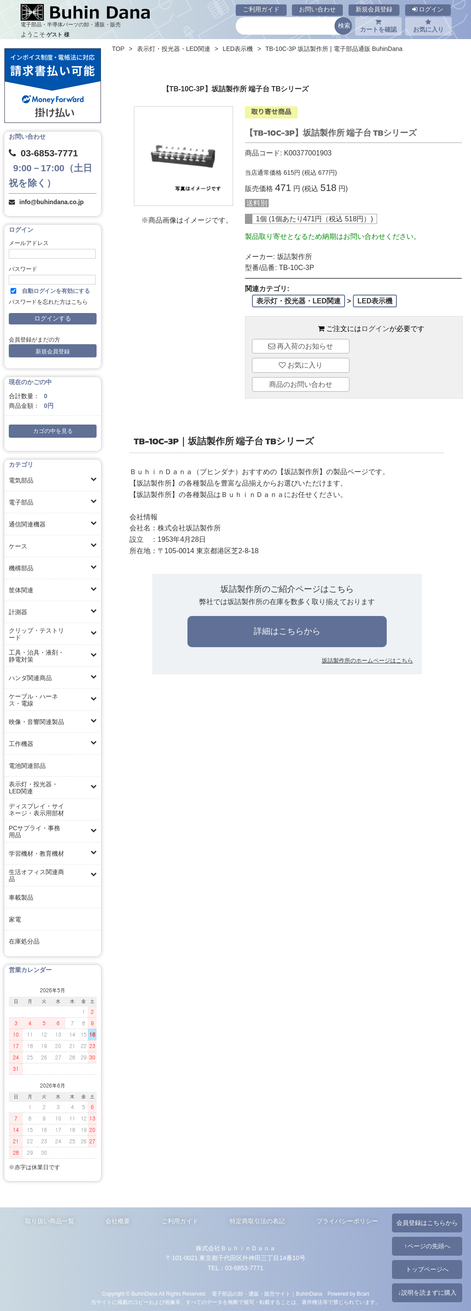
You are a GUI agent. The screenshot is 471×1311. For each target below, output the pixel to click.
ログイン (428, 9)
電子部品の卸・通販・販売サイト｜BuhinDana (266, 1294)
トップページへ (427, 1269)
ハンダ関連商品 (30, 677)
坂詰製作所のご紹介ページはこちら (287, 589)
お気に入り (428, 26)
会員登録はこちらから (427, 1222)
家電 (15, 919)
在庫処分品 (24, 941)
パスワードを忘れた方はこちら (48, 302)
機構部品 (21, 568)
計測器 (18, 612)
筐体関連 (21, 590)
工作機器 (21, 743)
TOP (118, 48)
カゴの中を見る (53, 431)
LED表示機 (238, 48)
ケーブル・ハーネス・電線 (33, 700)
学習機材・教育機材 (36, 853)
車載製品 (21, 897)
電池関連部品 (27, 765)
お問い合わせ (317, 9)
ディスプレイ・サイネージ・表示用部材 (36, 810)
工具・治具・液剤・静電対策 (36, 656)
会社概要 (117, 1221)
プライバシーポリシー (347, 1221)
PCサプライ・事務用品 (34, 832)
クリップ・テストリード (36, 634)
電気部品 (21, 480)
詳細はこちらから (287, 631)
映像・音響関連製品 (36, 721)
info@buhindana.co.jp (51, 201)
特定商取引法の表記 (257, 1221)
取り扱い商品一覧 (49, 1221)
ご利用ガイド (261, 9)
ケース (18, 546)
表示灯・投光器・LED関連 (33, 788)
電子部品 (21, 502)
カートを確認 (378, 26)
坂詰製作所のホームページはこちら (367, 660)
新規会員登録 (374, 9)
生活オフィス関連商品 (36, 875)
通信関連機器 (27, 524)
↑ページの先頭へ (427, 1246)
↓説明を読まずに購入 (427, 1292)
